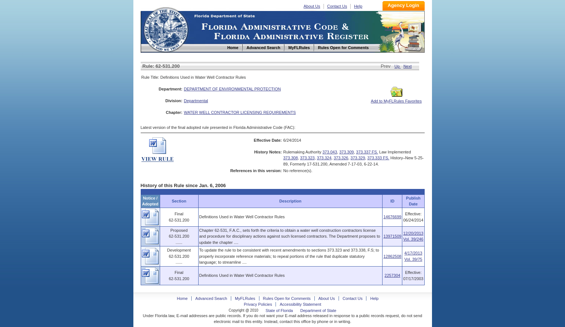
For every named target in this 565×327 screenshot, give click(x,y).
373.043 (329, 152)
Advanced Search (211, 298)
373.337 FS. (367, 152)
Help (358, 6)
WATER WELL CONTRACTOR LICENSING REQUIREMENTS (240, 112)
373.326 (341, 158)
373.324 (324, 158)
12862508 (392, 256)
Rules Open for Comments (287, 298)
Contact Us (337, 6)
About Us (312, 6)
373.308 (290, 158)
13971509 (392, 236)
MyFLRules (245, 298)
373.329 (358, 158)
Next (407, 66)
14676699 (392, 217)
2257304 (392, 275)
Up (398, 66)
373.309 (346, 152)
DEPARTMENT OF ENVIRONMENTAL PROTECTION (232, 89)
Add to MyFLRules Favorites (396, 98)
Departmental (196, 101)
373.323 (307, 158)
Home (165, 29)
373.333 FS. (378, 158)
